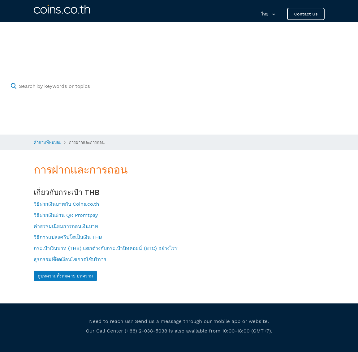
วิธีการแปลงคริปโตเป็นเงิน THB (68, 237)
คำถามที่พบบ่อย (48, 142)
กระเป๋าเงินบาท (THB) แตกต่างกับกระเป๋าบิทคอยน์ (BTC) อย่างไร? (106, 248)
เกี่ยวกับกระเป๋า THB (67, 192)
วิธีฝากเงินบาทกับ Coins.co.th (66, 204)
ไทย (265, 13)
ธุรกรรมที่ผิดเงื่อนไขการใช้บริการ (70, 259)
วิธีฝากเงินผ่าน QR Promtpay (66, 215)
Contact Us (305, 13)
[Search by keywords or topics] (179, 86)
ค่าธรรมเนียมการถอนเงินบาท (66, 226)
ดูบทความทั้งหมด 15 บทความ (65, 275)
